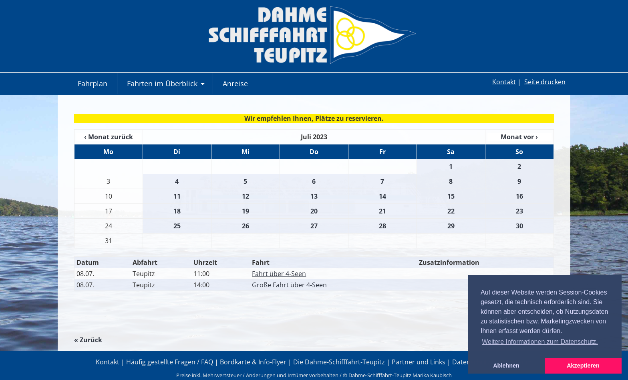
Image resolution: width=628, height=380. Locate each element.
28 (382, 226)
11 (177, 196)
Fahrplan (92, 83)
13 (314, 196)
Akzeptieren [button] (583, 365)
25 (177, 226)
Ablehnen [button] (506, 365)
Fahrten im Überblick (167, 86)
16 (519, 196)
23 (519, 211)
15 (451, 196)
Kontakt (504, 81)
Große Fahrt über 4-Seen (289, 284)
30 (519, 226)
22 (451, 211)
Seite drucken (545, 81)
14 (382, 196)
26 (245, 226)
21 (382, 211)
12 (245, 196)
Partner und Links (418, 362)
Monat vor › (519, 137)
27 (314, 226)
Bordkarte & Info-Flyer (253, 362)
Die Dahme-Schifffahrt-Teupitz (339, 362)
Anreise (235, 83)
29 (451, 226)
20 (314, 211)
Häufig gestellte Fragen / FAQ (169, 362)
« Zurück (88, 339)
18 (177, 211)
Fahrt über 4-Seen (279, 273)
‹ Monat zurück (108, 137)
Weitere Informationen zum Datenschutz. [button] (540, 341)
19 (245, 211)
